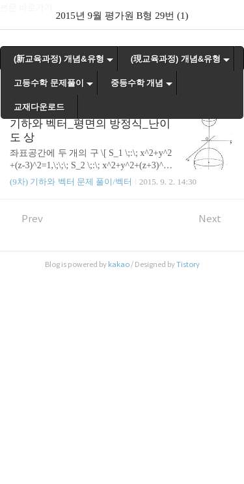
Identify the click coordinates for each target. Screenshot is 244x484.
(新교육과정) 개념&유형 (59, 59)
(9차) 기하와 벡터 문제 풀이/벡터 (71, 181)
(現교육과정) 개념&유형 (176, 59)
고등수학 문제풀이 (49, 83)
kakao (118, 264)
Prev (26, 218)
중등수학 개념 (137, 83)
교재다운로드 (39, 107)
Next (216, 218)
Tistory (188, 264)
